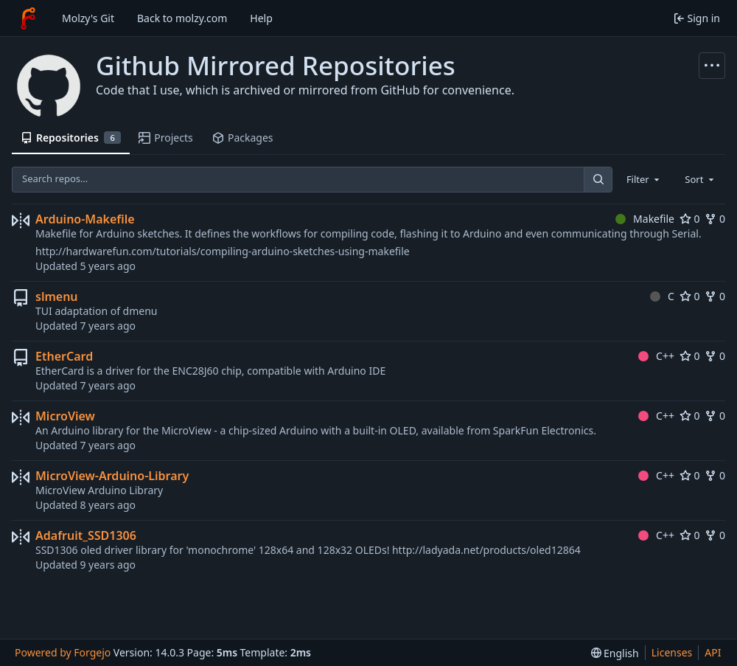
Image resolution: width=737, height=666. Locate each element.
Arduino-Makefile (85, 219)
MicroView (65, 416)
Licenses (672, 652)
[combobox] (644, 179)
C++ (656, 356)
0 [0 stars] (690, 219)
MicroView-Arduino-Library (112, 475)
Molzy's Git (88, 18)
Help (261, 18)
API (713, 652)
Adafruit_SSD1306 (85, 535)
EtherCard (64, 356)
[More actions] (712, 65)
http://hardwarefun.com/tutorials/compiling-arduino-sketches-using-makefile (222, 251)
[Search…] (598, 179)
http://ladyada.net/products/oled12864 (486, 550)
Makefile (644, 219)
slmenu (56, 296)
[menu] (615, 653)
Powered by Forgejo (63, 652)
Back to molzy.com (182, 18)
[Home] (28, 18)
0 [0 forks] (715, 219)
